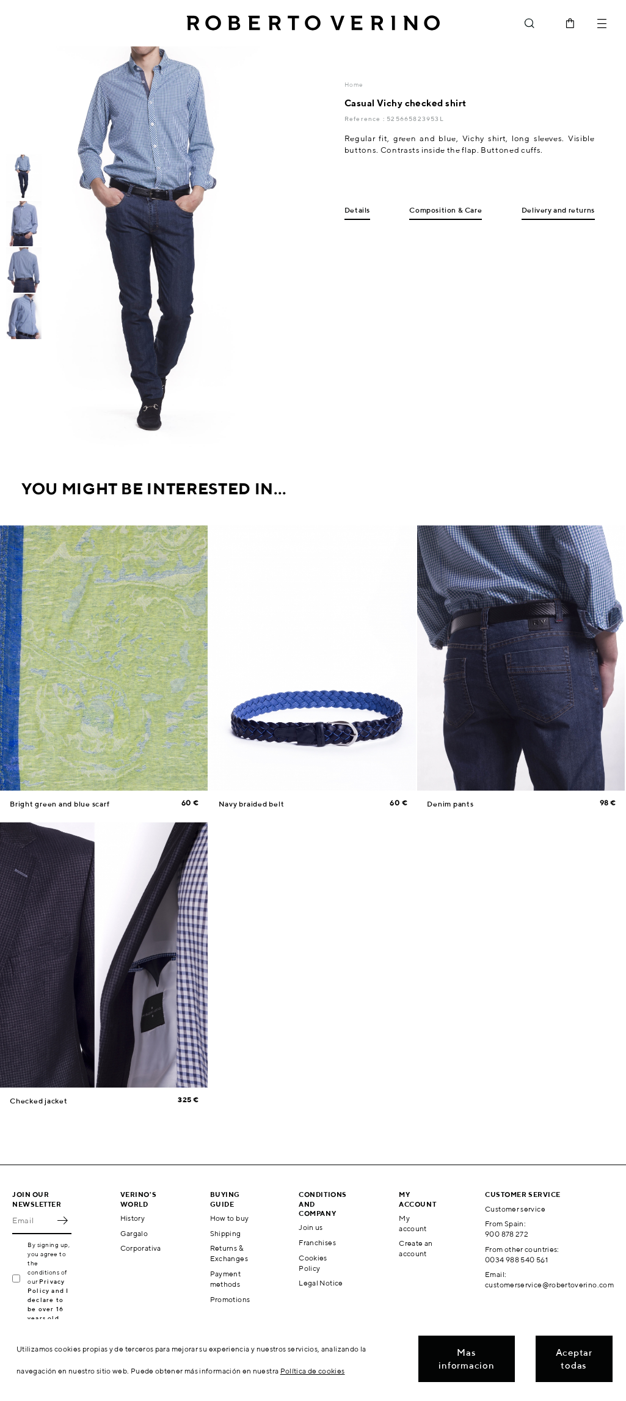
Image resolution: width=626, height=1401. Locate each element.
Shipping (225, 1233)
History (132, 1218)
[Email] (32, 1221)
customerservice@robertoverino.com (549, 1284)
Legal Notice (321, 1282)
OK (62, 1221)
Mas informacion (466, 1358)
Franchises (317, 1242)
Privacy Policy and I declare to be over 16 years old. (47, 1300)
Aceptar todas (574, 1358)
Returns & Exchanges (229, 1253)
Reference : (365, 118)
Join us (311, 1227)
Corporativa (140, 1248)
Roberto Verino (313, 23)
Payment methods (225, 1279)
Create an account (415, 1248)
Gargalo (134, 1233)
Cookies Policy (313, 1263)
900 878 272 (506, 1233)
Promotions (230, 1299)
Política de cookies (312, 1370)
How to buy (229, 1218)
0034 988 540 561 (516, 1259)
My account (413, 1223)
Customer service (515, 1208)
